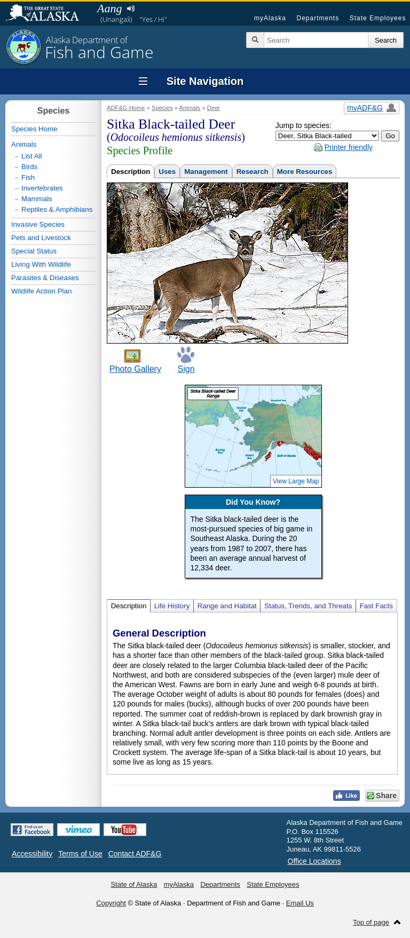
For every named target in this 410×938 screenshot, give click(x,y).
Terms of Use (80, 853)
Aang (109, 8)
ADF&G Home (126, 108)
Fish (28, 177)
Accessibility (32, 853)
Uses (167, 172)
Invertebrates (42, 188)
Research (252, 172)
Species (162, 108)
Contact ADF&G (135, 853)
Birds (29, 167)
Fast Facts (376, 606)
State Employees (378, 18)
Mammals (36, 199)
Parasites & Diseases (45, 278)
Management (205, 172)
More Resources (305, 172)
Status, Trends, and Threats (308, 606)
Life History (172, 606)
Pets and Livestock (41, 238)
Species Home (34, 129)
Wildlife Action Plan (41, 291)
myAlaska (270, 18)
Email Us (300, 903)
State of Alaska (47, 13)
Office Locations (314, 861)
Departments (317, 18)
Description (130, 172)
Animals (190, 108)
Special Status (34, 251)
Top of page (371, 922)
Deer (213, 108)
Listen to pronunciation (130, 8)
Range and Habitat (227, 606)
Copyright (111, 903)
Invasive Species (38, 224)
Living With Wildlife (41, 264)
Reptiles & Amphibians (56, 209)
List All (31, 156)
